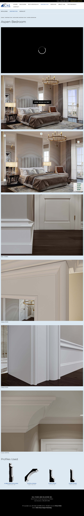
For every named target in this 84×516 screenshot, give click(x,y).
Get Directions (38, 500)
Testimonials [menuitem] (71, 4)
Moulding (4, 11)
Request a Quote (76, 1)
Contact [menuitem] (16, 6)
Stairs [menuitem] (15, 4)
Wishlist (22, 11)
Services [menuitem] (53, 4)
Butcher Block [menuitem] (33, 4)
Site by (42, 507)
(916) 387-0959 (46, 500)
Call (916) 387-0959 (63, 1)
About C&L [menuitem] (61, 4)
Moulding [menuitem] (23, 4)
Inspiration (13, 11)
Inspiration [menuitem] (44, 4)
